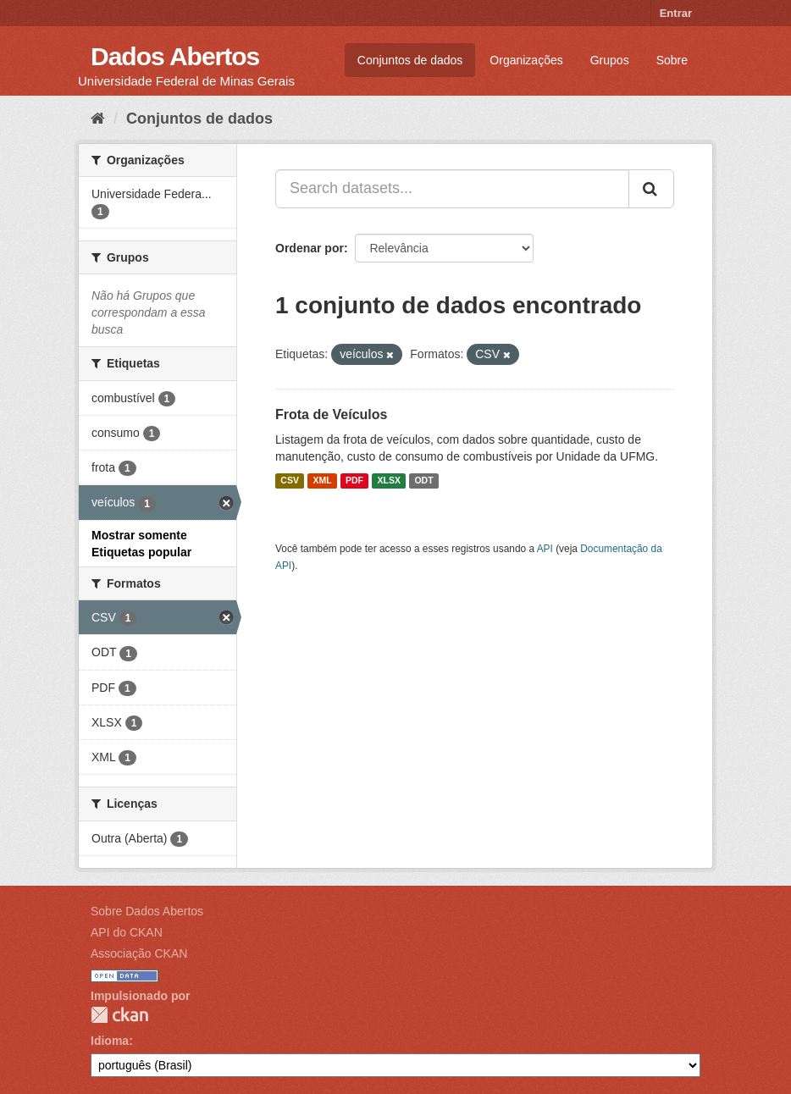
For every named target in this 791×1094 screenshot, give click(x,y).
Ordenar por (309, 248)
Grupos (609, 60)
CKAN (119, 1015)
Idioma (110, 1040)
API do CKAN (127, 932)
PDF (354, 481)
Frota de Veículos (331, 414)
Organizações (526, 60)
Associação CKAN (139, 953)
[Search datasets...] (452, 188)
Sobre (672, 60)
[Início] (98, 118)
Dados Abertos (175, 56)
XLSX (389, 481)
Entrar (676, 13)
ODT (423, 481)
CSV (289, 481)
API (545, 549)
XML (322, 481)
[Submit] (651, 188)
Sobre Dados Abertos (147, 911)
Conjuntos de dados (410, 60)
